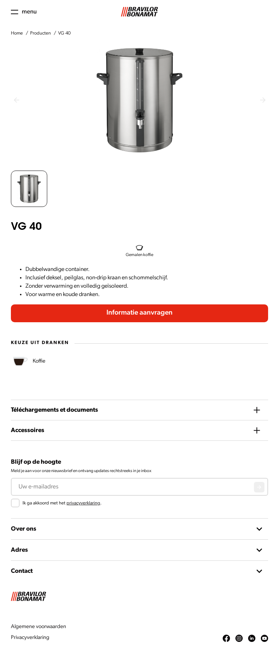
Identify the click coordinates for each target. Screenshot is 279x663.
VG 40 (64, 33)
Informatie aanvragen (139, 312)
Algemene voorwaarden (38, 627)
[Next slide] (262, 100)
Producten (40, 33)
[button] (29, 189)
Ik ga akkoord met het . (62, 503)
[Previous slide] (16, 100)
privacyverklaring (83, 503)
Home (17, 33)
